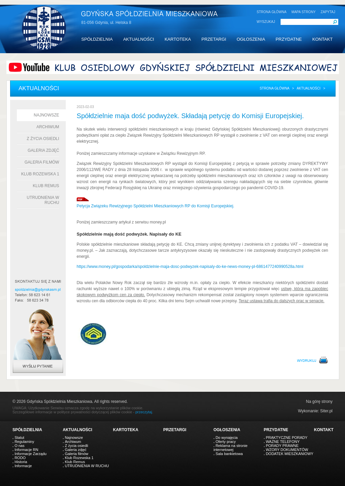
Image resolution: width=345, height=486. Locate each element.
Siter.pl (326, 411)
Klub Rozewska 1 (40, 174)
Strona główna (274, 88)
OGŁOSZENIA (251, 39)
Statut (19, 438)
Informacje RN (26, 450)
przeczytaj (143, 412)
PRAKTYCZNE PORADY (286, 438)
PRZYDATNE (289, 39)
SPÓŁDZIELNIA (97, 39)
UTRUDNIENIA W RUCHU (87, 466)
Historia (21, 462)
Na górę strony (319, 401)
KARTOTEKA (178, 39)
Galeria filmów (42, 162)
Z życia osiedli (43, 138)
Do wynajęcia (226, 438)
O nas (19, 446)
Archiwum (47, 127)
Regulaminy (24, 442)
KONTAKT (322, 39)
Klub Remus (46, 185)
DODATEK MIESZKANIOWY (289, 454)
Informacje (23, 466)
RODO (20, 458)
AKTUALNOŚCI (138, 39)
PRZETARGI (213, 39)
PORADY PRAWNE (282, 446)
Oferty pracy (225, 442)
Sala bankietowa (229, 454)
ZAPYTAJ (328, 12)
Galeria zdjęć (43, 150)
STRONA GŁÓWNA (271, 12)
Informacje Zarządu (31, 454)
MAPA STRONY (303, 12)
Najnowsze (46, 115)
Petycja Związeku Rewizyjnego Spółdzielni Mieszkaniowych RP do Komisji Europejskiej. (155, 206)
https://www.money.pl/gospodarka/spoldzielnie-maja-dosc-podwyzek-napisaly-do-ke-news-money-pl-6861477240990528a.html (190, 266)
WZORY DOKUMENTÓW (287, 450)
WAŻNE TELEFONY (282, 442)
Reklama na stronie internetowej (230, 448)
